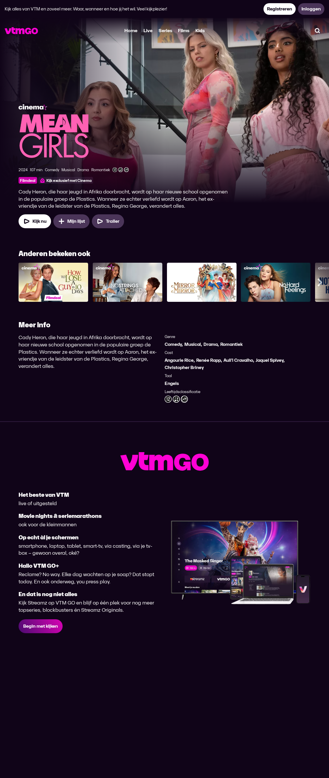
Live (147, 30)
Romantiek (231, 344)
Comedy (173, 344)
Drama (210, 344)
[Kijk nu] (35, 221)
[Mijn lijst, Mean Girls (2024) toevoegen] (71, 221)
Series (165, 30)
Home (130, 30)
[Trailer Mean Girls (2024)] (108, 221)
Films (183, 30)
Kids (200, 30)
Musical (192, 344)
